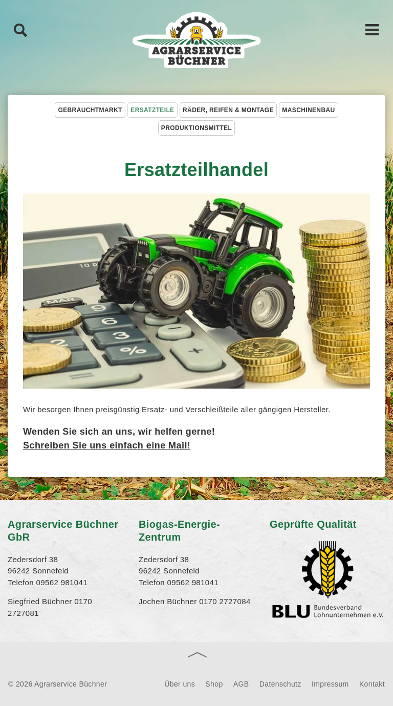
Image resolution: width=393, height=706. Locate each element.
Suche (20, 29)
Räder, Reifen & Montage (228, 110)
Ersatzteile (152, 110)
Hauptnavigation (372, 29)
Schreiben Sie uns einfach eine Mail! (106, 445)
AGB (241, 684)
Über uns (179, 684)
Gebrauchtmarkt (90, 110)
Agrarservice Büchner (196, 41)
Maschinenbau (308, 110)
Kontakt (372, 684)
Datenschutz (280, 684)
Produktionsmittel (196, 128)
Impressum (330, 684)
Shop (214, 684)
